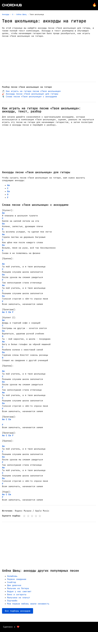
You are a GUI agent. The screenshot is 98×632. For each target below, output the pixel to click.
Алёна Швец (21, 14)
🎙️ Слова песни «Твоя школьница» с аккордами (29, 96)
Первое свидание (16, 579)
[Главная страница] (12, 5)
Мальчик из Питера (18, 588)
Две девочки (14, 585)
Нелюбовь (12, 576)
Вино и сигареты (16, 594)
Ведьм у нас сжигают (19, 591)
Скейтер (11, 582)
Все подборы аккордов (17, 610)
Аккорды (5, 14)
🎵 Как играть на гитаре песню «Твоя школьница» (31, 91)
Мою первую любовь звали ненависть (28, 603)
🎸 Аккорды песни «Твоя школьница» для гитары (30, 94)
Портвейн (12, 600)
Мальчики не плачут (18, 597)
